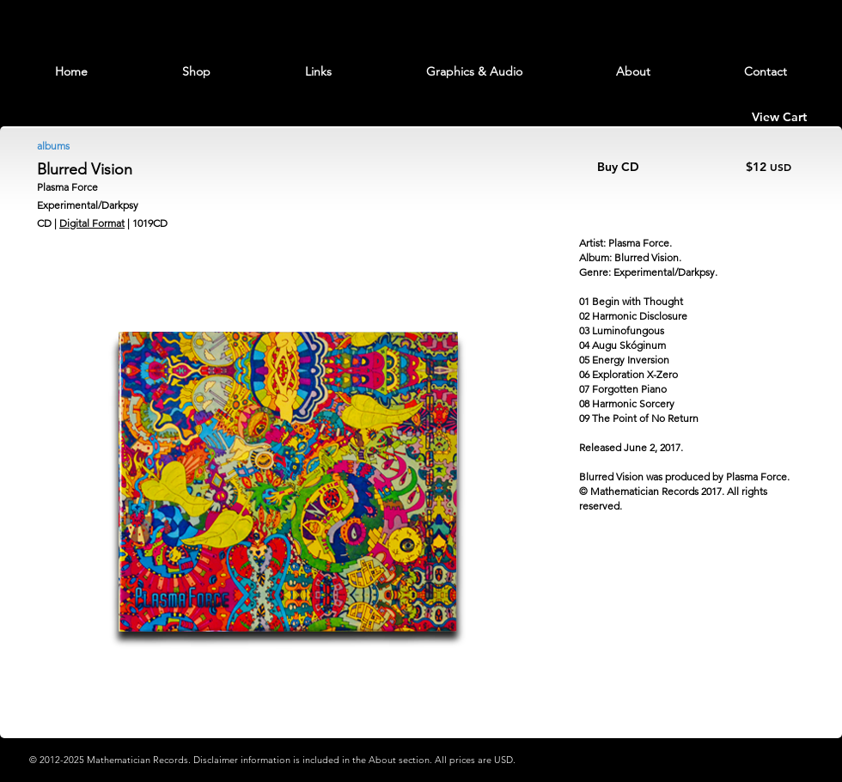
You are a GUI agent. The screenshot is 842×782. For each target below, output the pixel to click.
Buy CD (618, 166)
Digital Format (92, 223)
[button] (196, 71)
